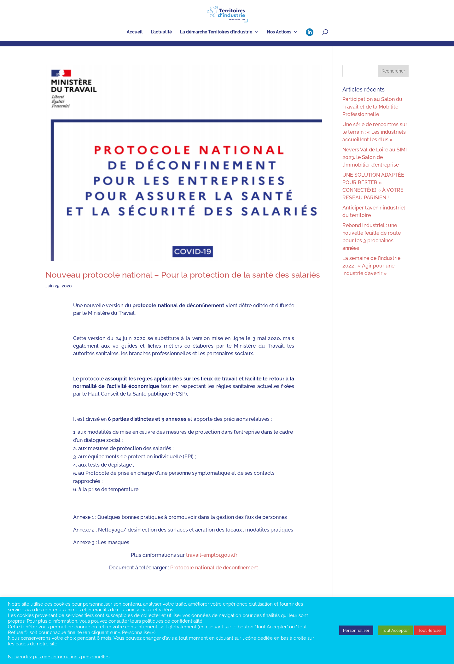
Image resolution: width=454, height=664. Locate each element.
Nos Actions (279, 32)
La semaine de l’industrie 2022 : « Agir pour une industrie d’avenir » (371, 265)
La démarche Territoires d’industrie (216, 32)
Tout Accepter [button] (395, 630)
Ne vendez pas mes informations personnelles (58, 656)
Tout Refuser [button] (430, 630)
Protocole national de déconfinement (214, 568)
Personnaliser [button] (356, 630)
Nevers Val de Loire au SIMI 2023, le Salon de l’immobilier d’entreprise (374, 157)
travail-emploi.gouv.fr (211, 555)
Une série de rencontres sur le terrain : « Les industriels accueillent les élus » (374, 132)
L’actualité (161, 32)
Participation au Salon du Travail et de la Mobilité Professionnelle (372, 106)
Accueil (135, 32)
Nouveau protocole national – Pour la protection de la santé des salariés (182, 274)
